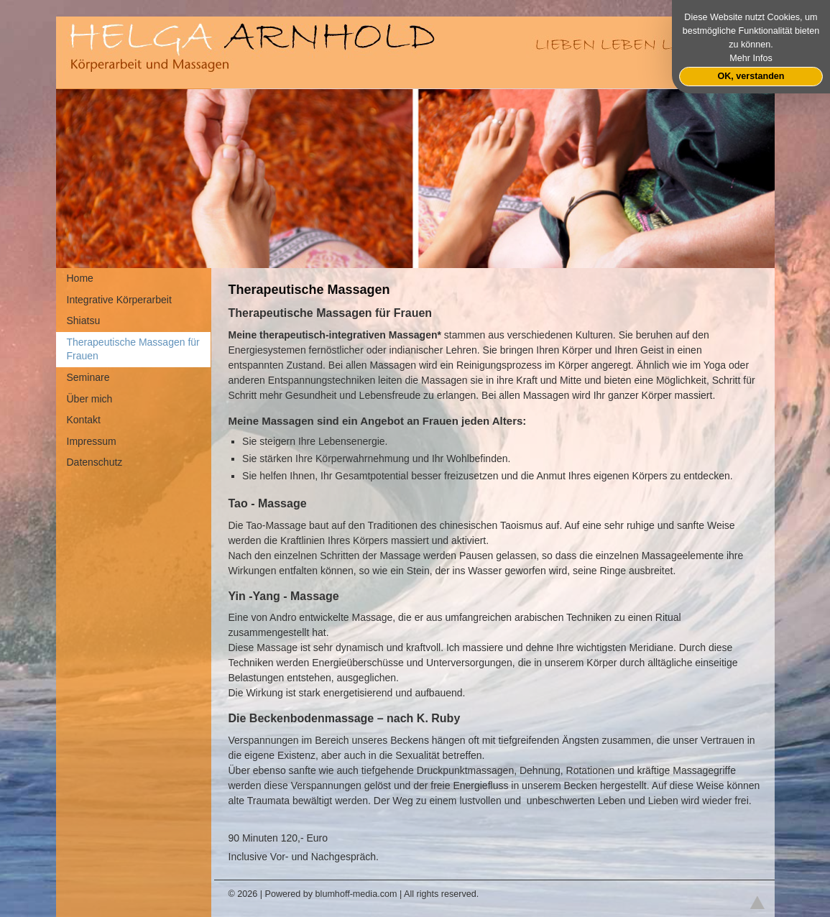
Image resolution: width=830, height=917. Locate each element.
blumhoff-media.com (356, 894)
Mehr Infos (751, 58)
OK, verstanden (750, 76)
